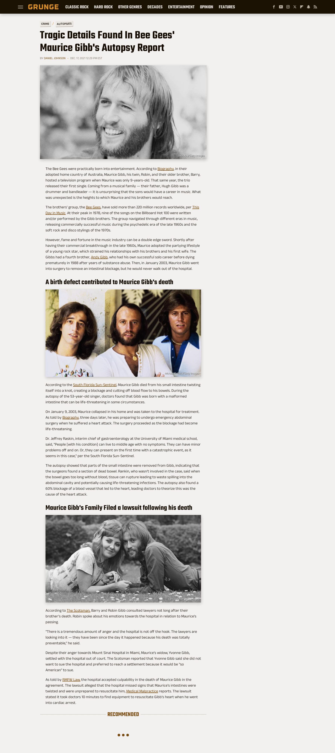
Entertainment (181, 6)
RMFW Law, (71, 679)
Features (227, 6)
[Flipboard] (301, 7)
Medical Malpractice (142, 691)
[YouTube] (281, 7)
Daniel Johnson (55, 58)
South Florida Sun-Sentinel (94, 385)
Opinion (206, 6)
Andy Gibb (99, 257)
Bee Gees (93, 207)
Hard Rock (103, 6)
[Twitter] (295, 7)
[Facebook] (274, 7)
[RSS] (315, 7)
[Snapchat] (308, 7)
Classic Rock (76, 6)
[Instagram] (288, 7)
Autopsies (64, 24)
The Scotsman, (78, 610)
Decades (155, 6)
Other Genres (130, 6)
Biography (165, 169)
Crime (45, 24)
